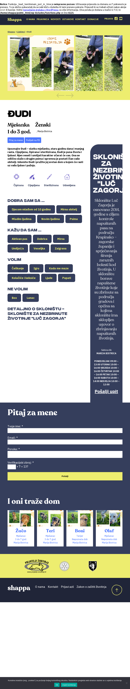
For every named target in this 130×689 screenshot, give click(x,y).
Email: (65, 440)
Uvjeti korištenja (69, 685)
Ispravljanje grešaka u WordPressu (41, 10)
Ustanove (68, 20)
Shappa (11, 32)
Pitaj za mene (16, 140)
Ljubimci (21, 32)
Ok (57, 685)
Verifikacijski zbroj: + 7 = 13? (21, 465)
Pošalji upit (106, 391)
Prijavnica (43, 20)
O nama (30, 20)
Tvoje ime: (65, 428)
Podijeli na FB (33, 140)
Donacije (92, 20)
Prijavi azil (67, 588)
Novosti (56, 20)
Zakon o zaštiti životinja (91, 588)
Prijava (108, 19)
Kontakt (80, 20)
